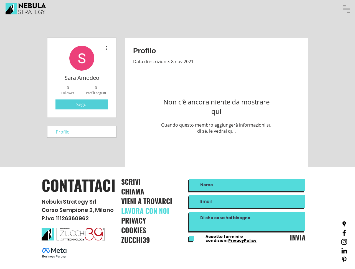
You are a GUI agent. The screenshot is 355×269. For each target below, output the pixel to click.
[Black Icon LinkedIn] (344, 251)
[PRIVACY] (147, 220)
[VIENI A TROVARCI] (152, 201)
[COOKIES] (147, 230)
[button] (346, 9)
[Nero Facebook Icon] (344, 233)
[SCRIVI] (142, 181)
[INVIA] (296, 237)
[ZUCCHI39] (147, 240)
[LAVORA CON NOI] (151, 211)
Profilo (63, 132)
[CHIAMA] (141, 191)
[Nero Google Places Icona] (344, 224)
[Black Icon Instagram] (344, 242)
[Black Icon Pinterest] (344, 259)
